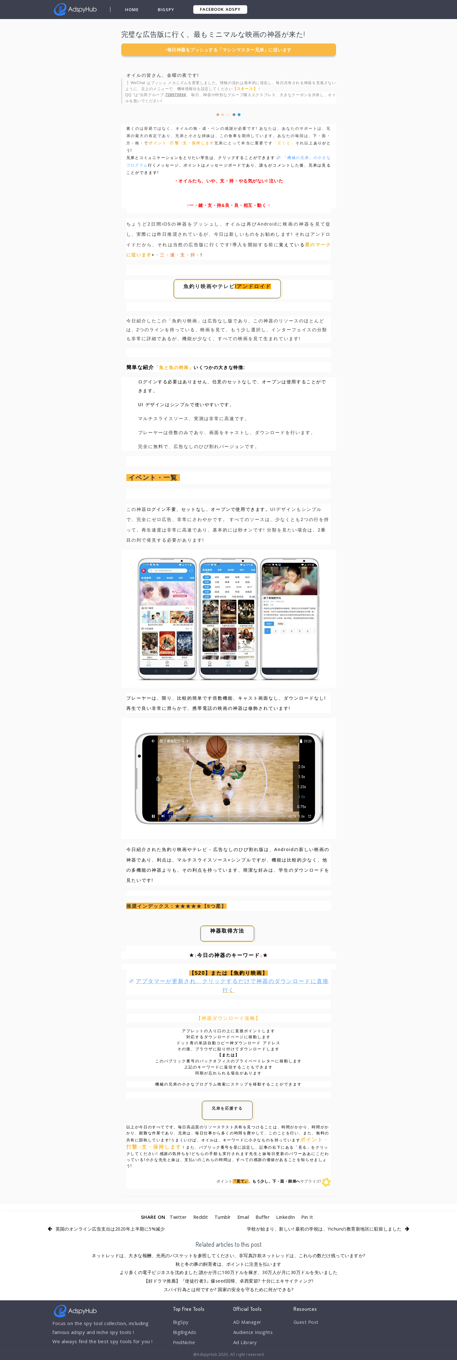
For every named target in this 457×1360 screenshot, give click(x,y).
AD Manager (247, 1322)
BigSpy (166, 9)
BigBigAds (185, 1333)
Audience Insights (254, 1333)
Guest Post (307, 1322)
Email (243, 1217)
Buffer (262, 1217)
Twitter (177, 1217)
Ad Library (245, 1343)
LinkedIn (286, 1217)
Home (132, 9)
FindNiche (184, 1343)
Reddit (200, 1217)
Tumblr (222, 1217)
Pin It (308, 1217)
